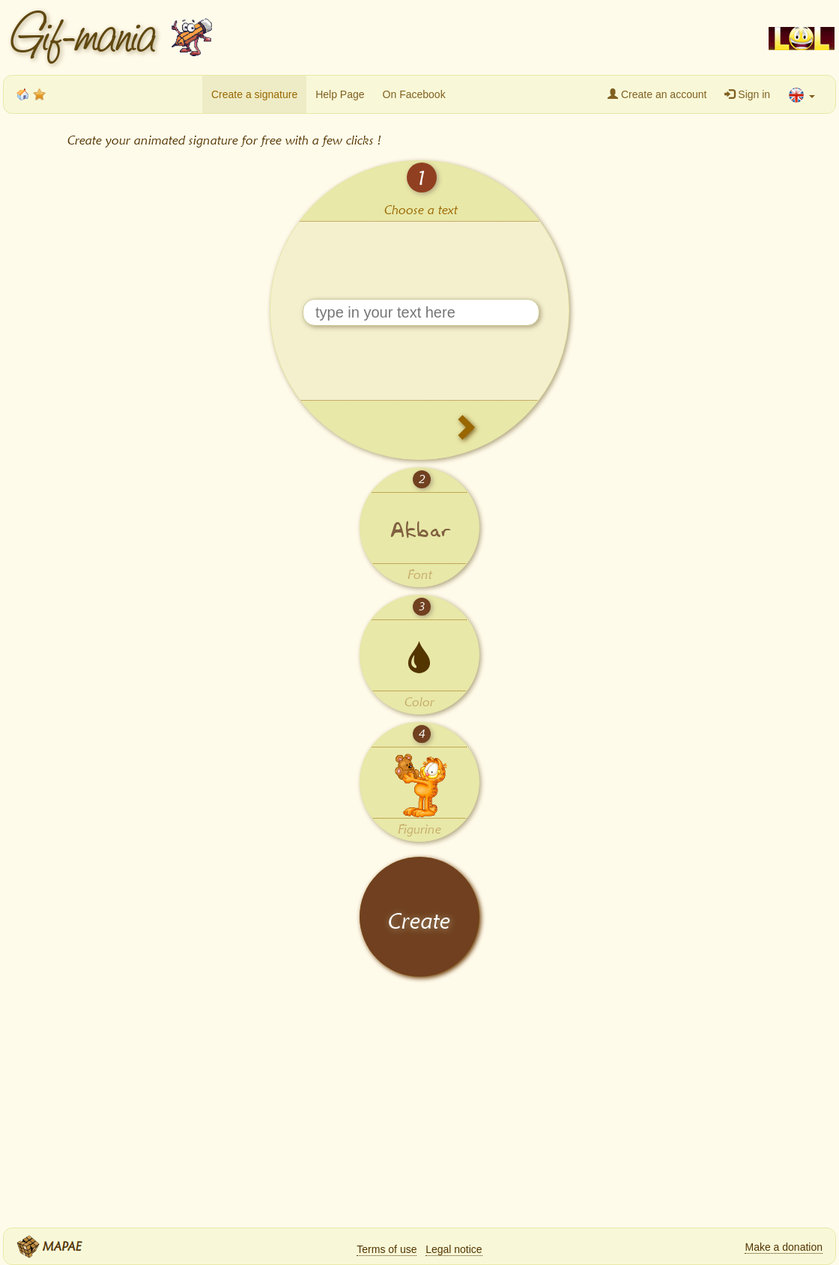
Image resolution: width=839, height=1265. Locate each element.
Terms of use (387, 1249)
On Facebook (414, 94)
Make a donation (784, 1247)
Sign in (747, 94)
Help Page (339, 94)
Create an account (657, 94)
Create (419, 921)
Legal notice (453, 1249)
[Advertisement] (487, 37)
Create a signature (254, 94)
